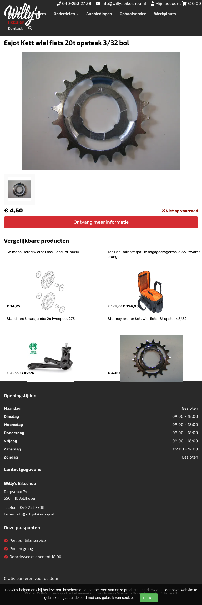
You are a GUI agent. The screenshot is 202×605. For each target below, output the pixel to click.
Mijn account (166, 3)
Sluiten (148, 598)
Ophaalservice (133, 13)
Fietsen (14, 13)
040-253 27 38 (32, 507)
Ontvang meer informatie (101, 222)
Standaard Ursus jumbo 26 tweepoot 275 (41, 319)
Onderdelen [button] (66, 13)
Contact (15, 28)
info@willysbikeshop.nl (35, 514)
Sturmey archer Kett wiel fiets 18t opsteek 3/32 (147, 319)
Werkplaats (165, 13)
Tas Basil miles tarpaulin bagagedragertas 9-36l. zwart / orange (154, 254)
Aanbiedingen (99, 13)
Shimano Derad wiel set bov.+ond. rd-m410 (43, 252)
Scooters (37, 13)
